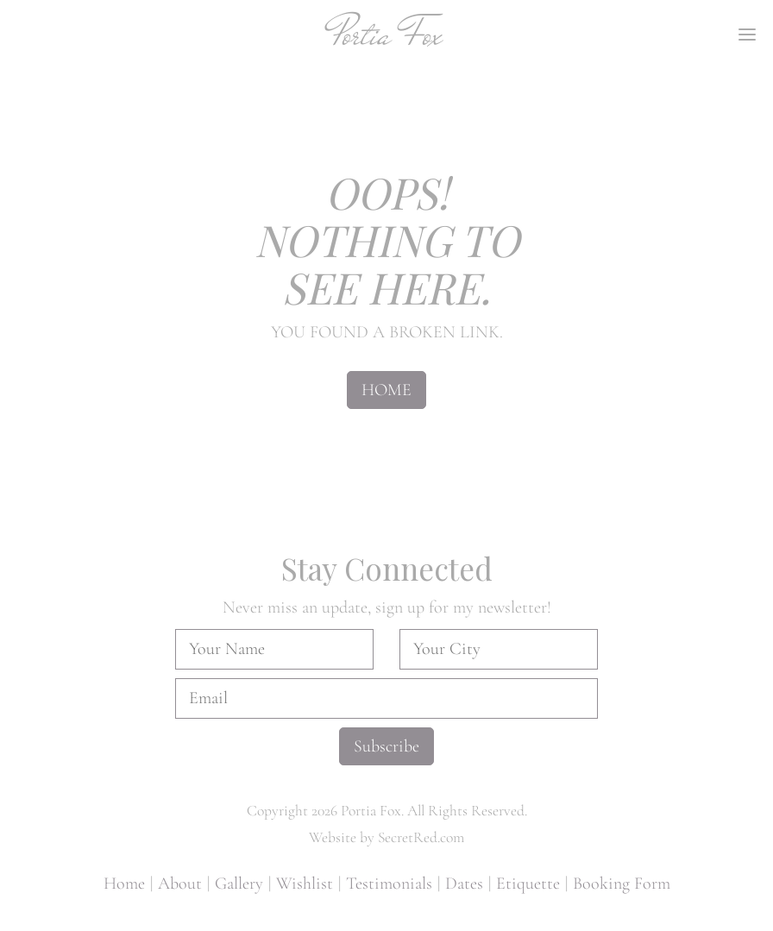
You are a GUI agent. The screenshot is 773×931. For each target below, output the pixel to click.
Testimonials (389, 883)
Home (124, 883)
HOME (386, 390)
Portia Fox (387, 34)
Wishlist (304, 883)
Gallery (239, 883)
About (180, 883)
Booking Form (621, 883)
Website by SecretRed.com (386, 837)
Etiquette (528, 883)
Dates (464, 883)
